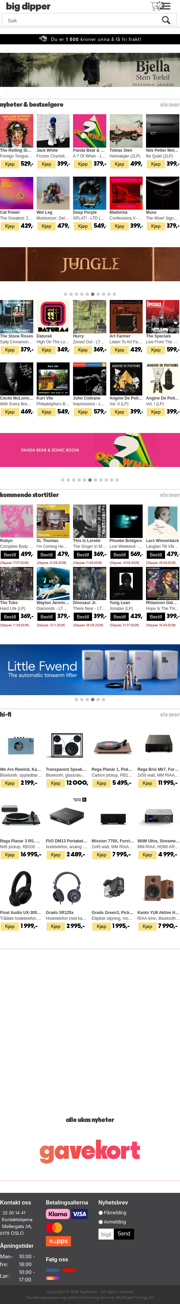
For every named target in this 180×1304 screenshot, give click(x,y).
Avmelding (115, 1222)
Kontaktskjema (17, 1219)
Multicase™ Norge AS (135, 1297)
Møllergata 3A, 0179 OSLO (16, 1229)
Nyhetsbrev (113, 1202)
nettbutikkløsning (83, 1297)
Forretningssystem (43, 1297)
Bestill (10, 554)
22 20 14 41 (14, 1212)
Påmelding (115, 1212)
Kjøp (10, 163)
